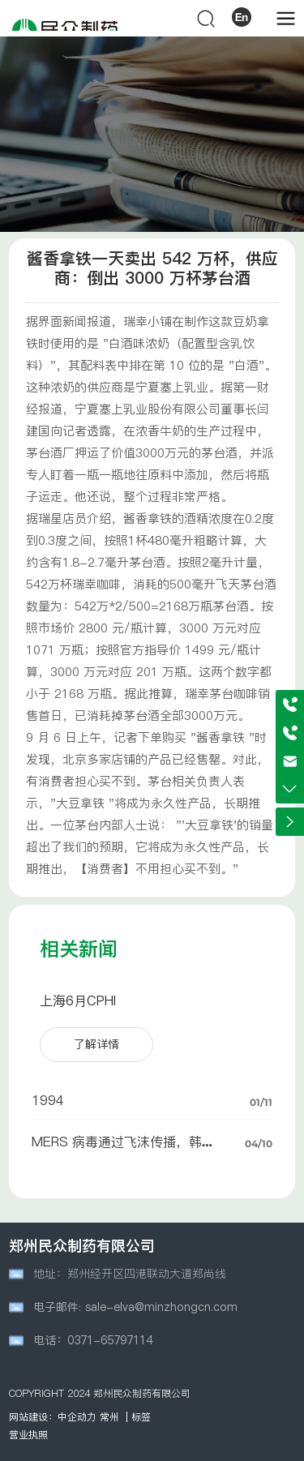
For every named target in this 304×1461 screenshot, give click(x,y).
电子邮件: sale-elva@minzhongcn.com (135, 1307)
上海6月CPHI (78, 1000)
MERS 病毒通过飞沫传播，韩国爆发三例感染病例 (123, 1149)
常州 (109, 1417)
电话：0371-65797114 (92, 1340)
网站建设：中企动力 (52, 1417)
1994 (48, 1100)
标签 (141, 1417)
